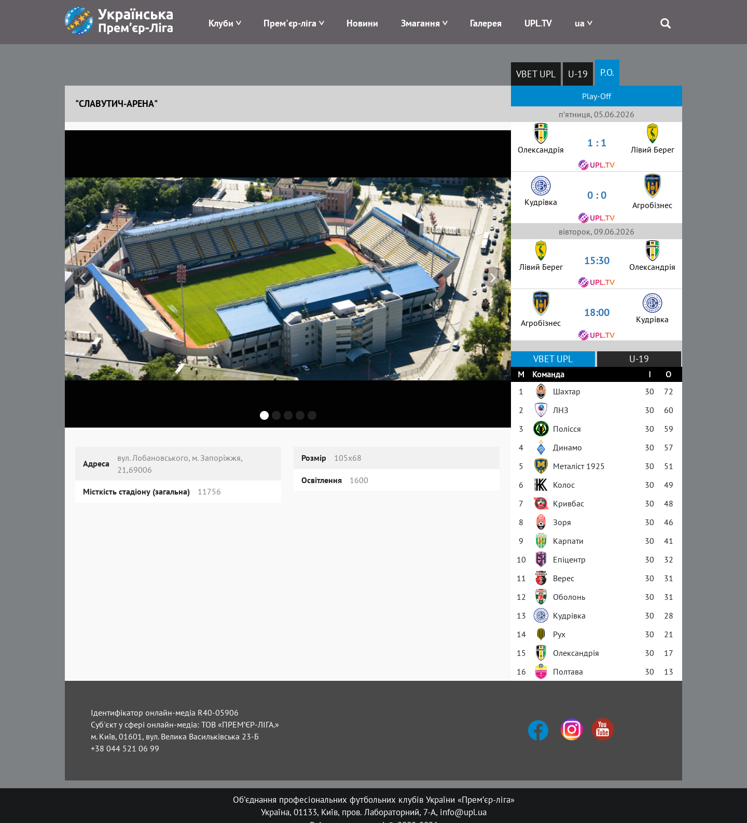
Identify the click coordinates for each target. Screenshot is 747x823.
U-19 (578, 74)
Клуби (221, 23)
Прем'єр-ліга (290, 23)
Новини (362, 23)
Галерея (486, 23)
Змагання (420, 23)
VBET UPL (536, 74)
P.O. (607, 72)
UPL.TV (538, 23)
